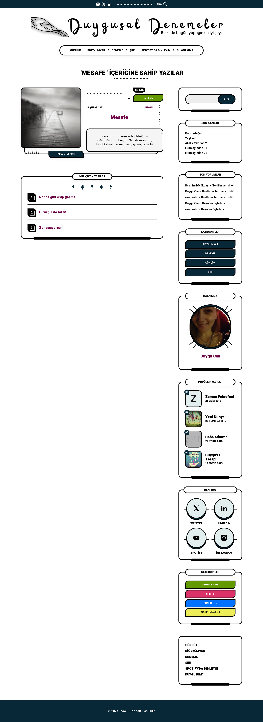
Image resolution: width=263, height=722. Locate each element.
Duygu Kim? (194, 674)
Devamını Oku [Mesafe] (66, 154)
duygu (148, 107)
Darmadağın (193, 133)
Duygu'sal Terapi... (213, 457)
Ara (227, 99)
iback (123, 711)
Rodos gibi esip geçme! (57, 197)
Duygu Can (192, 191)
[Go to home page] (131, 27)
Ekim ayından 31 (196, 148)
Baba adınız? (216, 437)
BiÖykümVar (210, 244)
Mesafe (119, 117)
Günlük (210, 263)
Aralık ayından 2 (196, 143)
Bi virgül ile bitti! (52, 212)
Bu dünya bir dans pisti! (218, 191)
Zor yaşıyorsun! (51, 227)
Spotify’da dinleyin (201, 668)
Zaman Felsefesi (219, 396)
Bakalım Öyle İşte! (214, 203)
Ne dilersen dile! (223, 185)
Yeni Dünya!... (217, 417)
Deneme (148, 98)
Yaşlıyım (190, 138)
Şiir (210, 272)
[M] (51, 118)
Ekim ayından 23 (196, 153)
